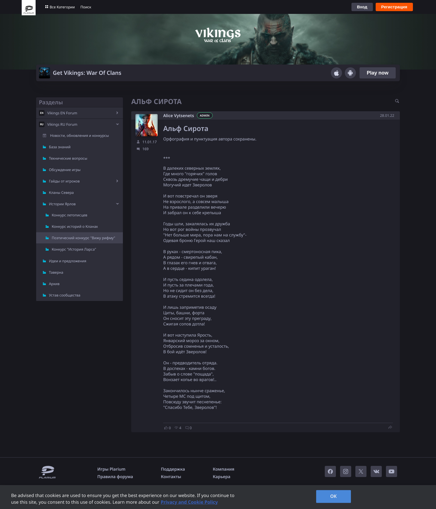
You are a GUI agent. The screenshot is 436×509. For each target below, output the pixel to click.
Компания (223, 469)
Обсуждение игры (65, 169)
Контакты (171, 477)
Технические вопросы (68, 158)
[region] (218, 497)
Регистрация (394, 6)
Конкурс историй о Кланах (75, 226)
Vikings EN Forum (62, 112)
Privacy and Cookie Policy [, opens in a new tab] (189, 502)
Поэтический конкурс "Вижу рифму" (83, 237)
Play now (377, 73)
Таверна (56, 272)
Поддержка (173, 469)
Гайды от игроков (64, 181)
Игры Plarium (111, 469)
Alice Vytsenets (178, 115)
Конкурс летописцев (69, 215)
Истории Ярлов (62, 203)
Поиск (85, 6)
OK (333, 496)
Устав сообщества (64, 295)
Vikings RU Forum (62, 124)
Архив (54, 283)
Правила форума (115, 477)
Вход (362, 6)
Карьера (221, 477)
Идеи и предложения (67, 260)
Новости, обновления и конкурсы (79, 135)
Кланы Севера (61, 192)
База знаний (60, 146)
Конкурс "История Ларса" (74, 249)
